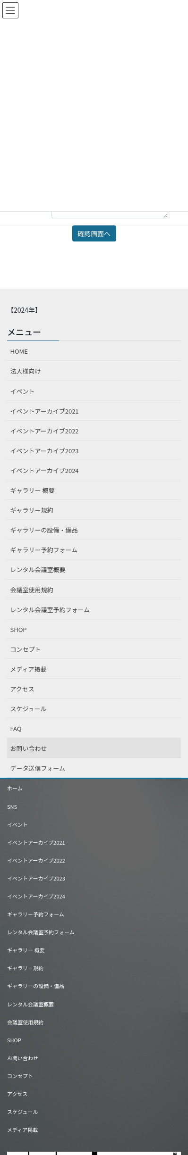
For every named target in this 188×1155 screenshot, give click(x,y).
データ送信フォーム (38, 768)
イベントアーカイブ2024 (44, 470)
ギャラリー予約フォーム (44, 549)
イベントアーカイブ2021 (44, 411)
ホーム (15, 788)
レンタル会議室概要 (38, 569)
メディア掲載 (28, 669)
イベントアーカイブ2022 (44, 430)
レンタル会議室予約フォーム (50, 609)
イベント (22, 391)
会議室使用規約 (31, 589)
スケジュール (28, 708)
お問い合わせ (28, 748)
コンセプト (25, 649)
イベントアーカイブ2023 (44, 450)
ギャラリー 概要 (32, 490)
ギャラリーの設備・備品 (44, 529)
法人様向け (25, 370)
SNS (12, 806)
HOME (19, 351)
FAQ (16, 728)
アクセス (22, 688)
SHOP (18, 629)
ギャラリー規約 (31, 510)
